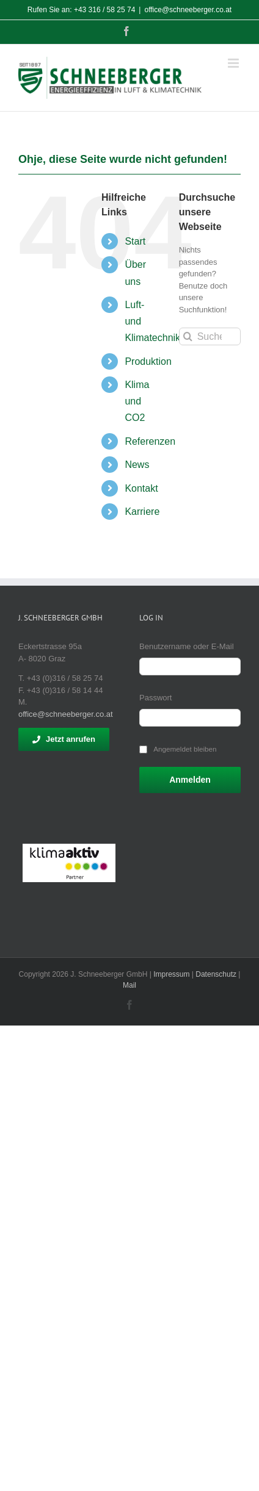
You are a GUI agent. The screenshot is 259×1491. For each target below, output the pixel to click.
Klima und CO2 (137, 401)
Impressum (171, 974)
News (137, 464)
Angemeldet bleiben (184, 749)
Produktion (148, 361)
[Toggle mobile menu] (234, 63)
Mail (129, 985)
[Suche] (188, 336)
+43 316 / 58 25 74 (104, 9)
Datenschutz (215, 974)
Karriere (142, 511)
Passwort (155, 697)
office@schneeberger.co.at (188, 9)
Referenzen (150, 441)
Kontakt (141, 488)
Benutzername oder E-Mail (186, 646)
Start (135, 241)
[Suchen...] (210, 336)
